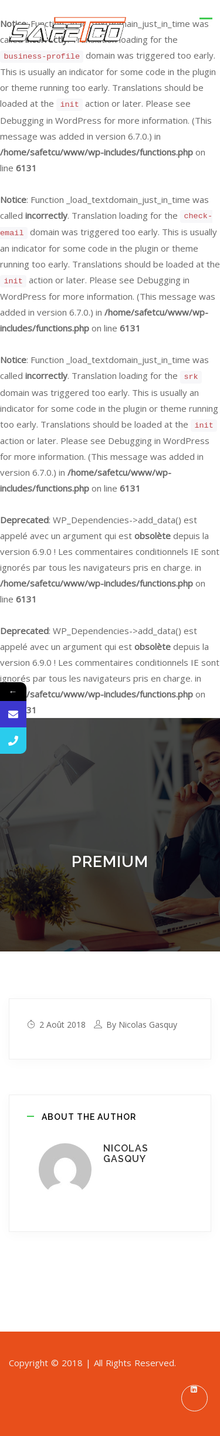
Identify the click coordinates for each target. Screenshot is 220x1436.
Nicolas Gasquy (148, 1024)
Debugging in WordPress (50, 120)
